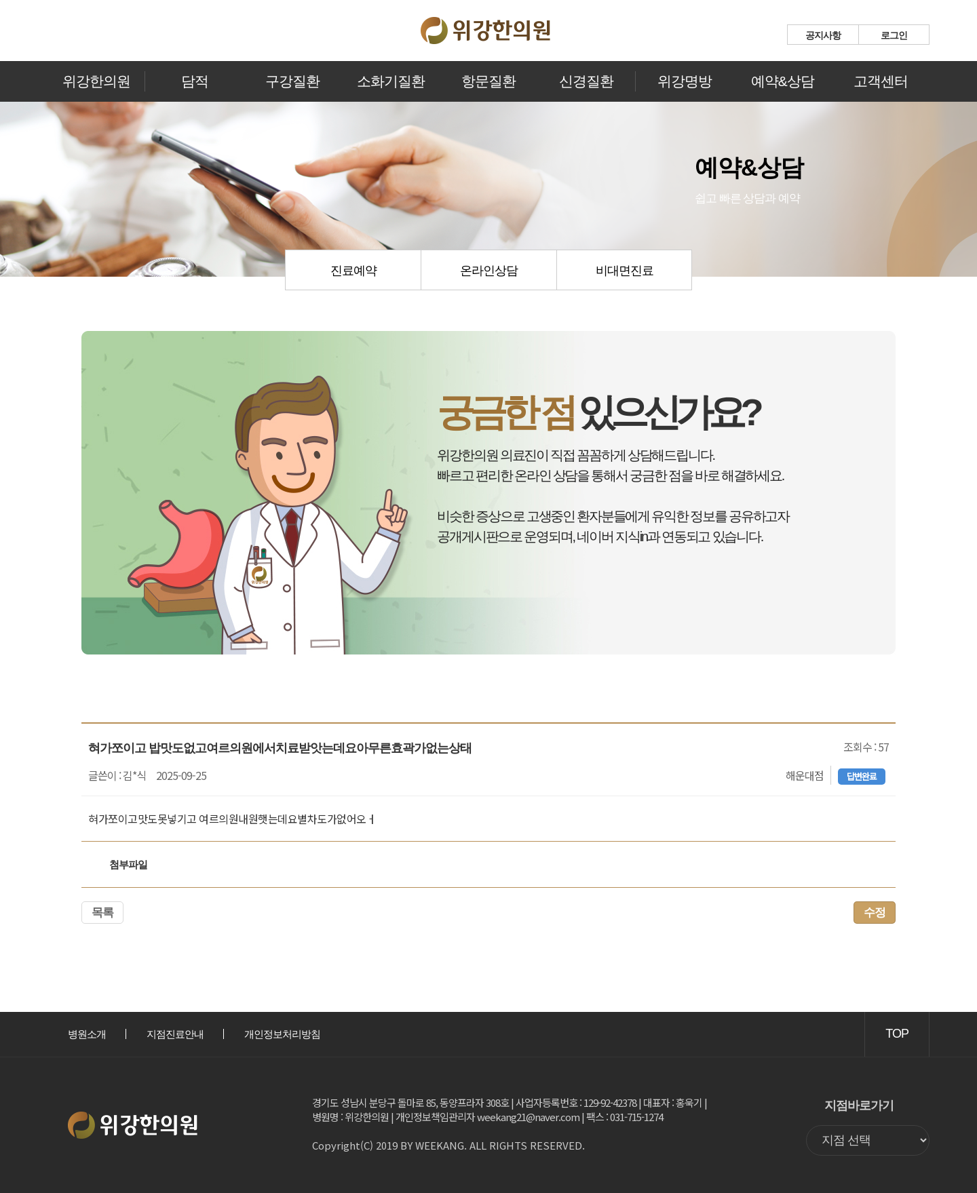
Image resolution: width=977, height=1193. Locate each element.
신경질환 (586, 81)
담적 (194, 81)
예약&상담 (782, 81)
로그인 (894, 35)
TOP (896, 1033)
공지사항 (823, 35)
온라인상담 (489, 270)
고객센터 (881, 81)
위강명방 (684, 81)
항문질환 (488, 81)
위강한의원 (96, 81)
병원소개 (87, 1034)
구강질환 (292, 81)
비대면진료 (624, 270)
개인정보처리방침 (282, 1034)
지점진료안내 (175, 1034)
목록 (102, 912)
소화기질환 (391, 81)
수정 (874, 912)
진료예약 (353, 270)
